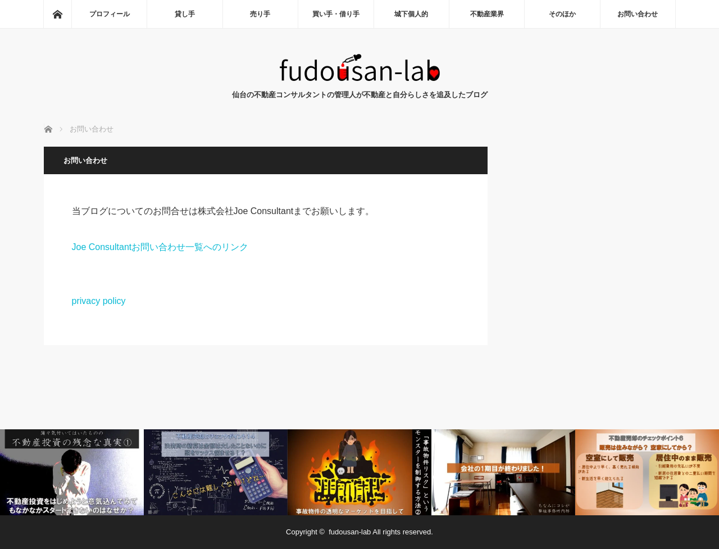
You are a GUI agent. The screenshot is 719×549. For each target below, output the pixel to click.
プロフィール (109, 14)
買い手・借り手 (336, 14)
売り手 (260, 14)
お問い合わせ (637, 14)
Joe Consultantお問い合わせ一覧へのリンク (160, 247)
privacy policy (99, 301)
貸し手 (185, 14)
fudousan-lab (350, 532)
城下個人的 (411, 14)
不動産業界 (487, 14)
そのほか (562, 14)
